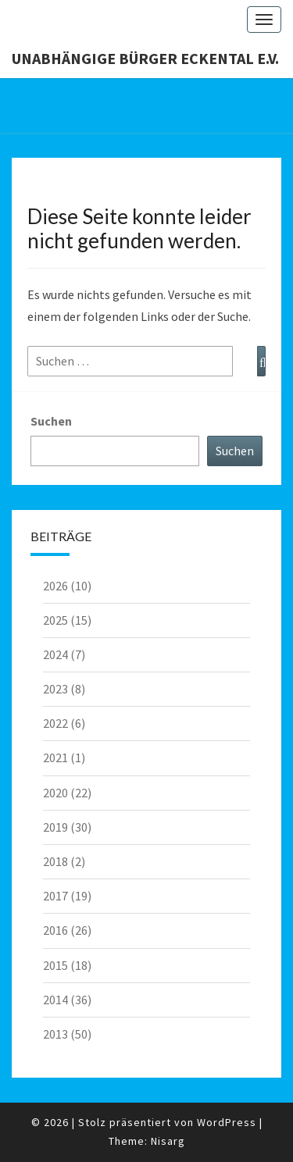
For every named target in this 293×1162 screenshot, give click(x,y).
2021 (55, 757)
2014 (55, 999)
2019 (55, 827)
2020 (55, 792)
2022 (55, 723)
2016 (55, 930)
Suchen (51, 421)
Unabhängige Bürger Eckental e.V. (145, 58)
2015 (55, 965)
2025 (55, 620)
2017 (55, 896)
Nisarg (168, 1141)
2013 (55, 1034)
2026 (55, 585)
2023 (55, 689)
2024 (55, 654)
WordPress (226, 1122)
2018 (55, 861)
